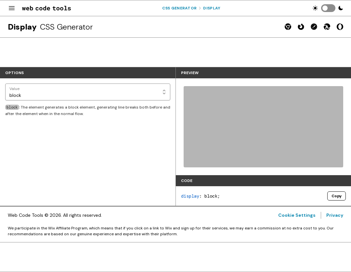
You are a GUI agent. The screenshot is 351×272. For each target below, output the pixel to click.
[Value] (88, 92)
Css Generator (179, 8)
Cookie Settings (297, 215)
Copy (337, 196)
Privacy (334, 215)
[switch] (328, 8)
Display (211, 8)
